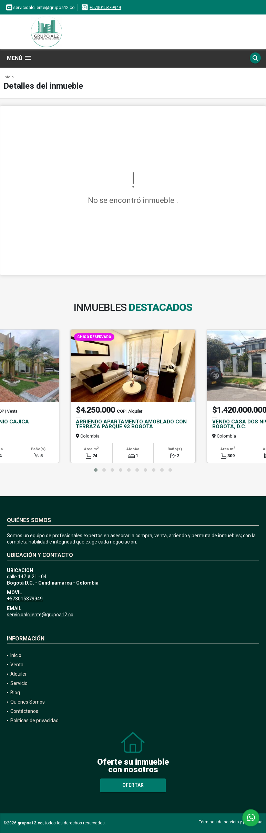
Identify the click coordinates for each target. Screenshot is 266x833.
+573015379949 (105, 7)
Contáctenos (24, 711)
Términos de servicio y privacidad (231, 822)
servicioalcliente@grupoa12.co (40, 614)
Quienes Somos (27, 702)
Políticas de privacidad (34, 720)
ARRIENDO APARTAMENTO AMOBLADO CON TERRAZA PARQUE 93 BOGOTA (131, 424)
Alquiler (18, 674)
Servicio (19, 683)
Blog (15, 692)
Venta (16, 664)
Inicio (8, 77)
